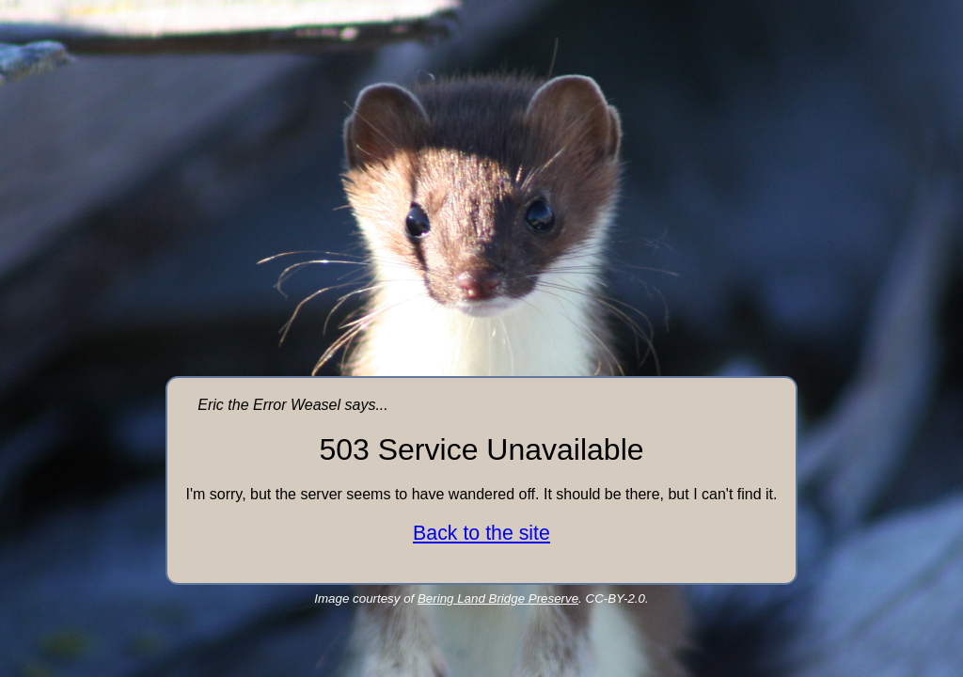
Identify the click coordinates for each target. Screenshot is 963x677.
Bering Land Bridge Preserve (498, 598)
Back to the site (481, 533)
